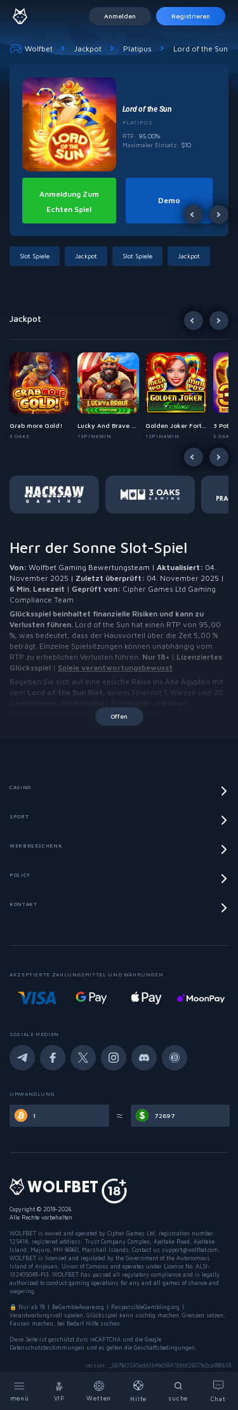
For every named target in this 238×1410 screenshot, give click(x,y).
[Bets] (99, 1391)
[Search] (179, 1391)
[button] (37, 256)
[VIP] (60, 1391)
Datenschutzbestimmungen (47, 1347)
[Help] (139, 1391)
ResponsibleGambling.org (145, 1306)
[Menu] (20, 1391)
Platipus (137, 48)
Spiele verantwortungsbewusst (115, 667)
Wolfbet (31, 48)
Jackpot (88, 48)
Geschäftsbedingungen (164, 1347)
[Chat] (219, 1391)
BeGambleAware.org (78, 1306)
